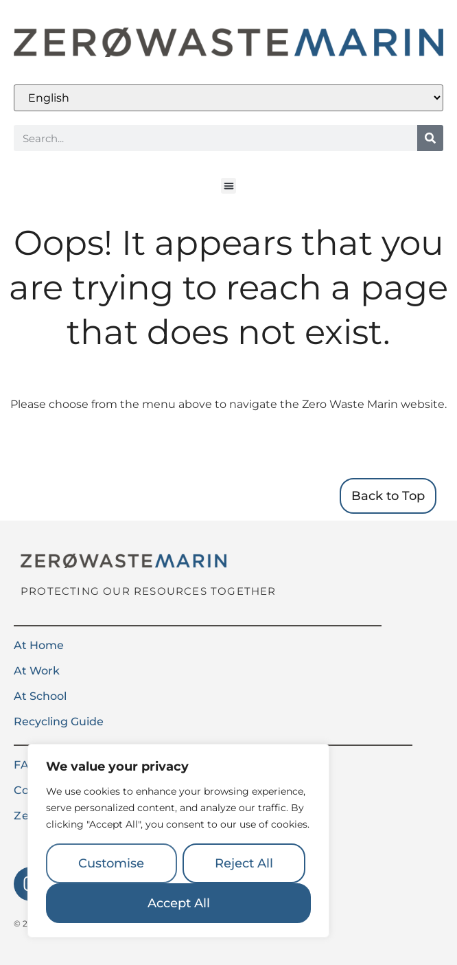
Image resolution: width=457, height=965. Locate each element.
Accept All (179, 903)
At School (40, 696)
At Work (37, 670)
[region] (178, 841)
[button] (229, 186)
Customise (111, 863)
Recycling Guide (59, 721)
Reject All (244, 863)
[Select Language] (228, 97)
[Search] (430, 138)
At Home (39, 645)
